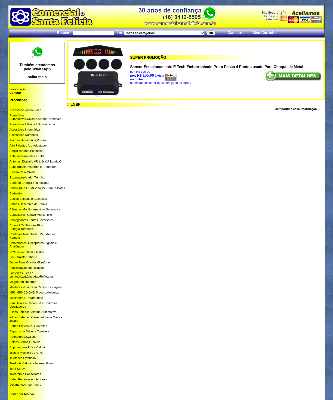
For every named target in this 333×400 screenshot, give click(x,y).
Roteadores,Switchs (22, 336)
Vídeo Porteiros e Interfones (28, 379)
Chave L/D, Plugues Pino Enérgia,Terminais (26, 227)
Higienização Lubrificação (26, 267)
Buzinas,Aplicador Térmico (27, 177)
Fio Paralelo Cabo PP (23, 257)
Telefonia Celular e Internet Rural (31, 363)
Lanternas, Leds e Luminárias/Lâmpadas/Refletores (31, 274)
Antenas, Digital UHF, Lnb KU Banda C (35, 161)
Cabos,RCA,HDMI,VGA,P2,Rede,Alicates (37, 188)
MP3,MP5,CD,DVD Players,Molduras (34, 292)
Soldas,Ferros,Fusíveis (24, 342)
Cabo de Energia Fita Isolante (29, 182)
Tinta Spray (17, 368)
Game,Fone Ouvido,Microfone (29, 262)
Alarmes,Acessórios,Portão (27, 140)
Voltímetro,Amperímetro (25, 384)
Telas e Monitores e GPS (26, 352)
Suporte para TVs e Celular (27, 347)
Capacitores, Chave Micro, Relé (30, 214)
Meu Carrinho (265, 33)
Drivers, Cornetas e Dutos (26, 251)
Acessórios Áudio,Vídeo (25, 110)
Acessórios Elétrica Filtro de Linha (32, 124)
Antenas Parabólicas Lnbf (26, 156)
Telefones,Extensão (22, 358)
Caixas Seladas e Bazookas (28, 198)
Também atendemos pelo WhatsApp (37, 67)
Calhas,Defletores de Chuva (28, 204)
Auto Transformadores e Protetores (32, 167)
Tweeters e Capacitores (25, 374)
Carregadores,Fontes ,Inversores (31, 220)
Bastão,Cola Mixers (22, 172)
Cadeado (15, 193)
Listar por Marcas (21, 394)
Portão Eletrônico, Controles (28, 326)
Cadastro (236, 33)
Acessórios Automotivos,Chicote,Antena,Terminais (35, 117)
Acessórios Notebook (23, 135)
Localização (18, 89)
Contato (15, 92)
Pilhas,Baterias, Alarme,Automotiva (32, 312)
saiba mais (37, 77)
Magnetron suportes (22, 282)
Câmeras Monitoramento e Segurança (34, 209)
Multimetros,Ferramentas (26, 298)
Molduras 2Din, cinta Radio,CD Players (35, 287)
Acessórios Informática (24, 129)
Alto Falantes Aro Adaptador (28, 145)
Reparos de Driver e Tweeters (29, 331)
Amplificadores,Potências (26, 151)
